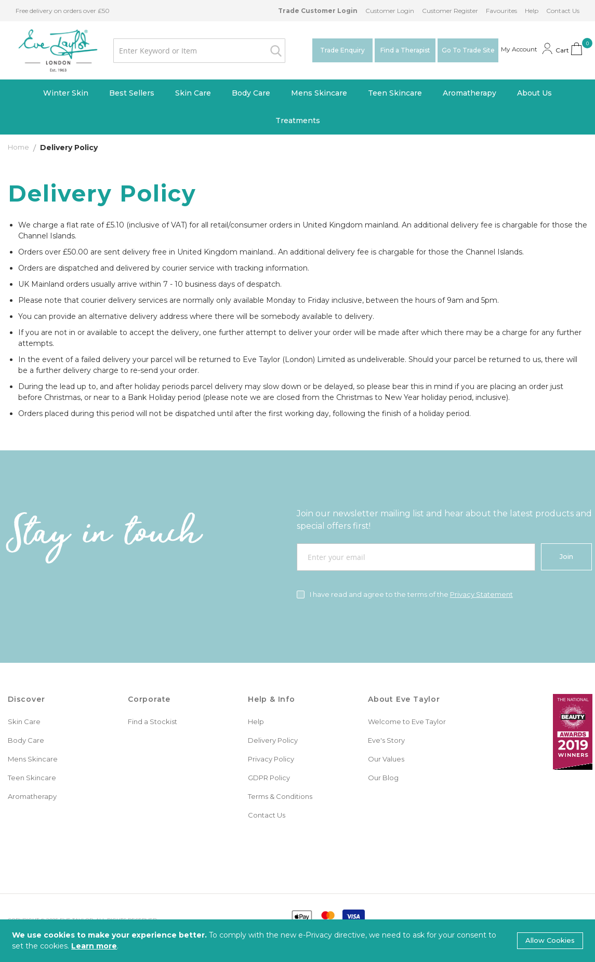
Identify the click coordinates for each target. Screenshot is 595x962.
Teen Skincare (32, 777)
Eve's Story (386, 740)
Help (531, 11)
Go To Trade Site (468, 50)
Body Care (26, 740)
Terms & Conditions (280, 796)
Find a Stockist (152, 721)
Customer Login (389, 11)
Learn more (94, 946)
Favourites (501, 11)
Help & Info (271, 699)
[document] (297, 941)
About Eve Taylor (404, 699)
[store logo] (58, 50)
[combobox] (199, 50)
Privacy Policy (271, 759)
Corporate (149, 699)
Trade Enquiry (342, 50)
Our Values (386, 759)
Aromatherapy (32, 796)
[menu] (297, 107)
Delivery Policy (273, 740)
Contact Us (562, 11)
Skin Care (24, 721)
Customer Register (450, 11)
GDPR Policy (269, 777)
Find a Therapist (405, 50)
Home (19, 147)
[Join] (566, 556)
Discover (26, 699)
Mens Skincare (33, 759)
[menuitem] (66, 93)
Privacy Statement (481, 594)
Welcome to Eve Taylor (407, 721)
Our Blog (383, 777)
